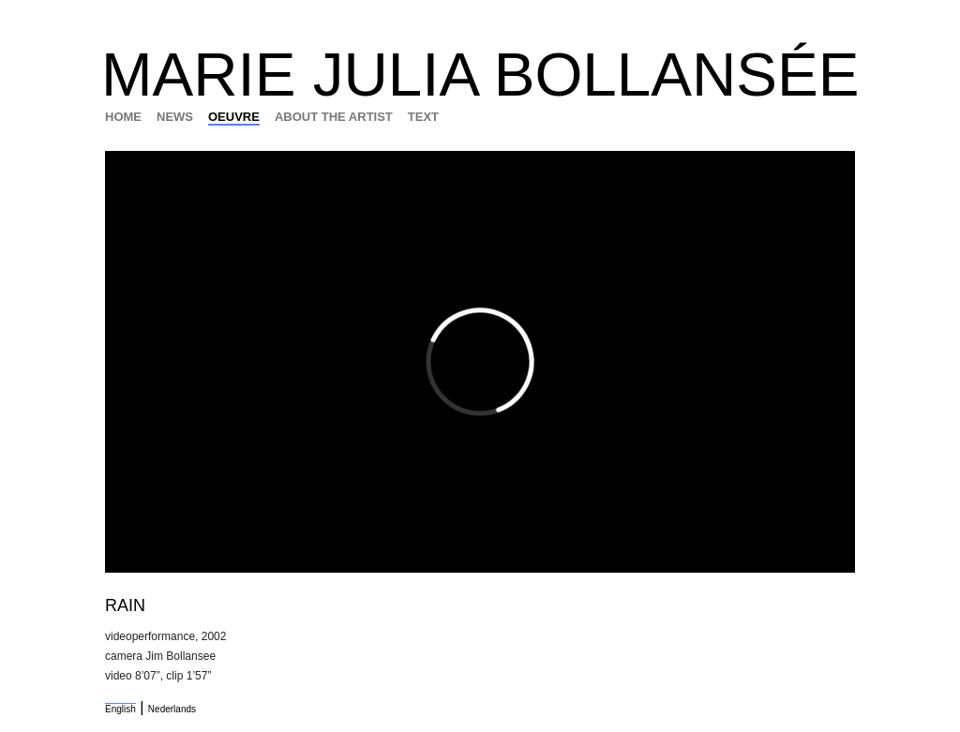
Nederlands (172, 709)
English (120, 709)
